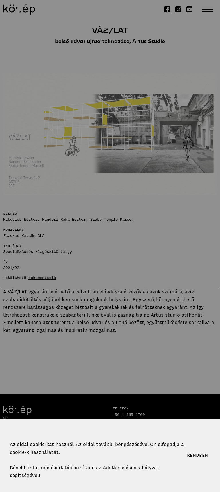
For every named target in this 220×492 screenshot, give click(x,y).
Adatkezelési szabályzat (131, 467)
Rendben (197, 455)
